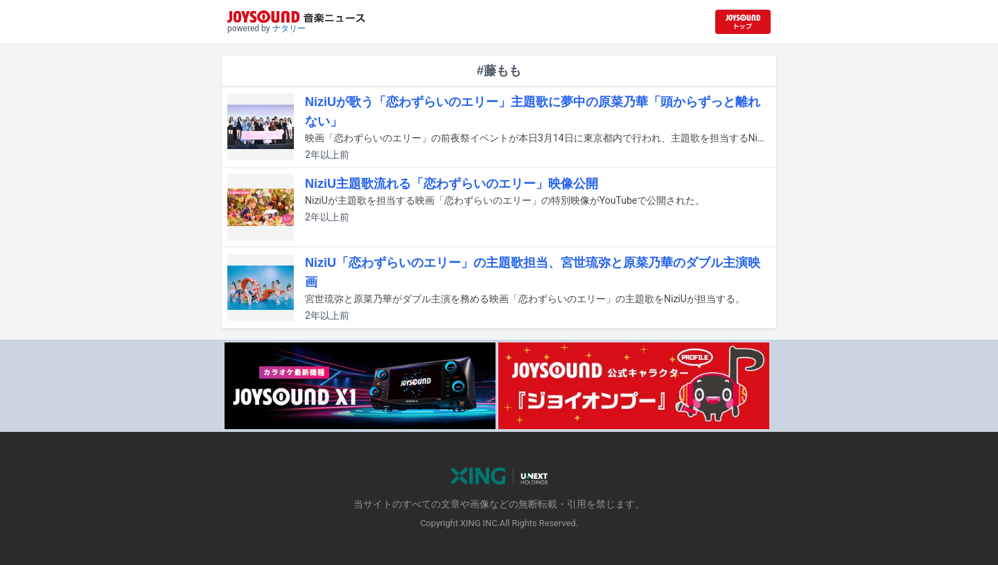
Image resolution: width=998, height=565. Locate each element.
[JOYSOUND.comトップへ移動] (743, 22)
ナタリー (289, 28)
